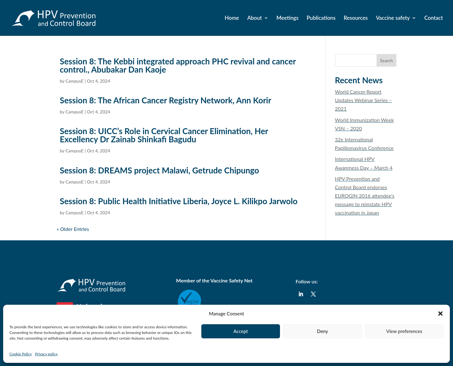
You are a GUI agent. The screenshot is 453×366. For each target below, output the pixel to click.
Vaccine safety (393, 18)
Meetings (288, 18)
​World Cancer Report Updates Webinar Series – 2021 (363, 100)
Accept (240, 331)
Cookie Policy (20, 354)
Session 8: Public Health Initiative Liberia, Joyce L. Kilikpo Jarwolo (179, 201)
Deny (322, 331)
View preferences (404, 331)
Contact (433, 18)
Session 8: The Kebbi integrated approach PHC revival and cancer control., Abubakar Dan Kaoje (178, 65)
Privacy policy (46, 354)
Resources (356, 18)
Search (386, 60)
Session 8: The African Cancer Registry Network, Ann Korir (165, 100)
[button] (440, 313)
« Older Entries (73, 229)
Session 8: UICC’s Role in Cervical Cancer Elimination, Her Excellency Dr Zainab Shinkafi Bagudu (164, 135)
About (254, 18)
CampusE (74, 81)
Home (232, 18)
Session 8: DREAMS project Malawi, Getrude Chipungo (159, 170)
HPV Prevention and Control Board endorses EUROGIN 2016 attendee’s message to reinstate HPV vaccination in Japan (364, 196)
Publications (321, 18)
